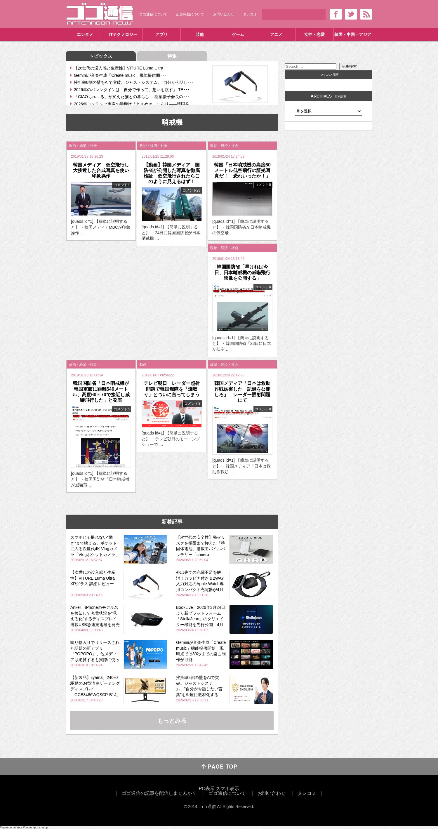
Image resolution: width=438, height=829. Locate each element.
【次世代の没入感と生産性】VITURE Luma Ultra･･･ (121, 68)
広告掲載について (190, 14)
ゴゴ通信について (153, 14)
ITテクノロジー (123, 34)
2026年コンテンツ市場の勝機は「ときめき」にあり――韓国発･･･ (134, 104)
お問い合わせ (223, 14)
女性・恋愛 (314, 34)
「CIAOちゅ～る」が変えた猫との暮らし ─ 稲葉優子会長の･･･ (131, 96)
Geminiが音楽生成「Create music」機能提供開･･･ (120, 75)
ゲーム (238, 34)
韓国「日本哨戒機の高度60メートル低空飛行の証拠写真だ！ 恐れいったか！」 (242, 170)
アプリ (161, 34)
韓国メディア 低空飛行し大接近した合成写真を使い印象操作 (101, 170)
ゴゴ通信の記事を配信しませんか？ (159, 793)
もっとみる (172, 720)
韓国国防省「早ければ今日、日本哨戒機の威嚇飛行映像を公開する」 (242, 272)
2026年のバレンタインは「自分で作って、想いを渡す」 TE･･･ (132, 89)
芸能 (200, 34)
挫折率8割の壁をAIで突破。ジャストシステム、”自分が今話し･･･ (134, 82)
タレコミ (250, 14)
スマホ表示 (227, 788)
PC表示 (207, 788)
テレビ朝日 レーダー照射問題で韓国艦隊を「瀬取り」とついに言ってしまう (172, 389)
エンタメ (85, 34)
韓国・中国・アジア (352, 34)
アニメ (276, 34)
